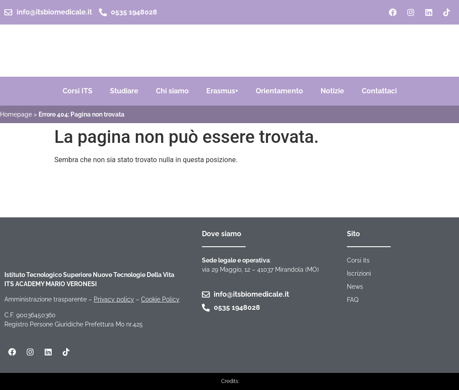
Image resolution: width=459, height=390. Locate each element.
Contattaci (379, 91)
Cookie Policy (160, 299)
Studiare (124, 91)
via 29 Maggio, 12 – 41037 (238, 269)
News (355, 286)
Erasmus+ (222, 91)
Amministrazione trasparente (45, 299)
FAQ (352, 299)
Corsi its (358, 260)
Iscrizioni (359, 273)
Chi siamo (172, 91)
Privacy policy (114, 299)
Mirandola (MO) (297, 269)
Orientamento (279, 91)
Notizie (332, 91)
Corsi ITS (77, 91)
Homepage (16, 114)
